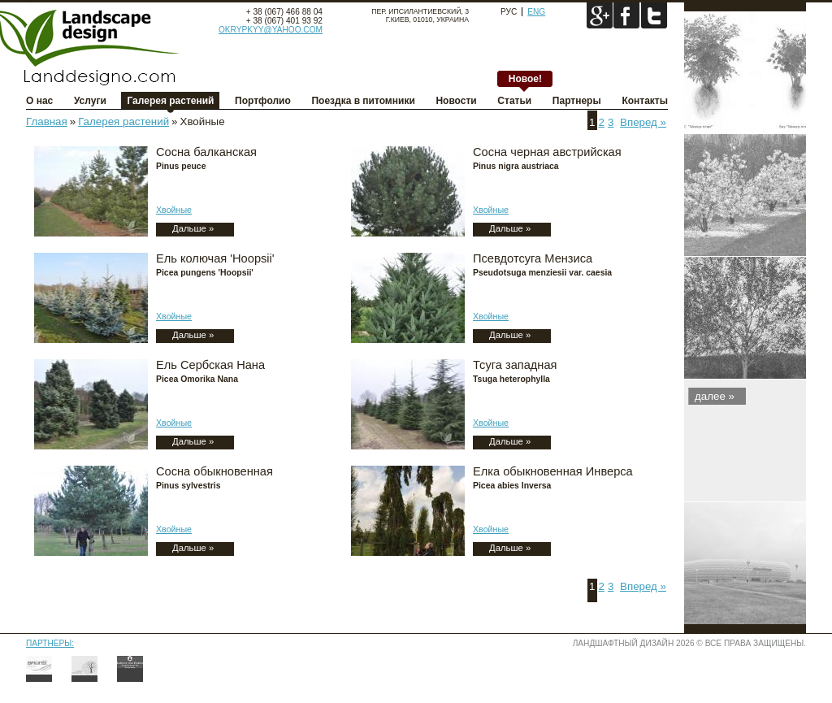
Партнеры (576, 100)
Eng (536, 11)
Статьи (514, 100)
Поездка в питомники (362, 100)
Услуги (90, 100)
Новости (456, 100)
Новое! (525, 79)
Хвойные (174, 210)
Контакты (645, 100)
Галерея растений (170, 100)
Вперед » (643, 122)
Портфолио (263, 100)
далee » (714, 396)
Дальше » (193, 228)
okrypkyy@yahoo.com (271, 29)
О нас (39, 100)
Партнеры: (50, 643)
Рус (508, 11)
